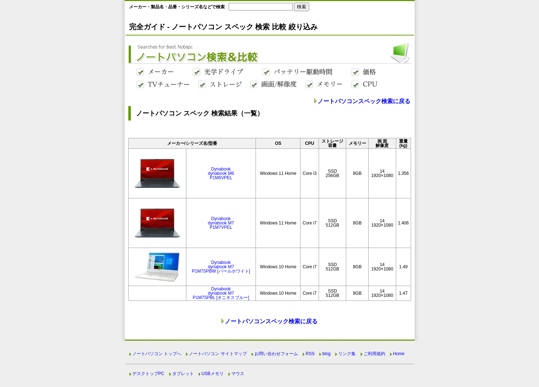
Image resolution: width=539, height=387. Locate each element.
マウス (237, 373)
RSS (310, 353)
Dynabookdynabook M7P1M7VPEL (221, 223)
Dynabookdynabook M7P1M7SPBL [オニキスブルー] (221, 293)
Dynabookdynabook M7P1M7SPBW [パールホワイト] (221, 267)
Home (399, 353)
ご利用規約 (374, 353)
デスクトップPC (148, 373)
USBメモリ (213, 373)
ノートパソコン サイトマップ (217, 353)
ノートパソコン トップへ (156, 353)
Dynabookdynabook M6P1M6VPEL (221, 173)
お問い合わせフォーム (276, 353)
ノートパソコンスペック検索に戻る (364, 101)
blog (326, 353)
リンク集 (347, 353)
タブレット (183, 373)
